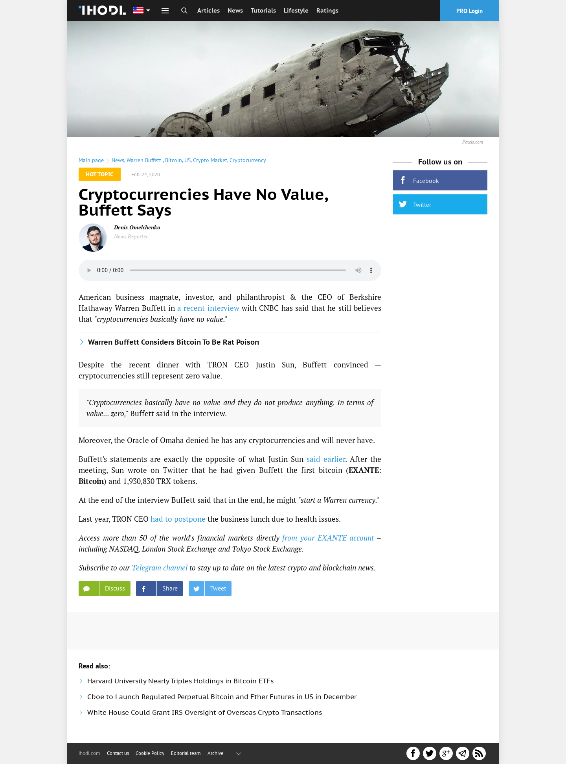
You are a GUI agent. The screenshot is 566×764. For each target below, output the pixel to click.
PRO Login (469, 11)
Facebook (419, 180)
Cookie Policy (150, 753)
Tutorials (263, 10)
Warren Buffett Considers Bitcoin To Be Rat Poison (173, 342)
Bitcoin (173, 160)
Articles (208, 10)
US (187, 160)
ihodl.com (89, 753)
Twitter (415, 204)
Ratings (327, 10)
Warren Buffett (145, 160)
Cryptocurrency (248, 160)
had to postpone (178, 519)
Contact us (118, 753)
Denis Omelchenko (137, 227)
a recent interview (208, 308)
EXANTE (364, 470)
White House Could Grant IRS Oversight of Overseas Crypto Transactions (204, 712)
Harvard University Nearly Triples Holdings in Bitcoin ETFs (180, 681)
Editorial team (186, 753)
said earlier (326, 459)
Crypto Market (210, 160)
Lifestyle (296, 10)
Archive (216, 753)
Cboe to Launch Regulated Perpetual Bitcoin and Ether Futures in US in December (222, 696)
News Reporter (131, 236)
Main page (91, 160)
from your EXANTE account (328, 538)
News (235, 10)
